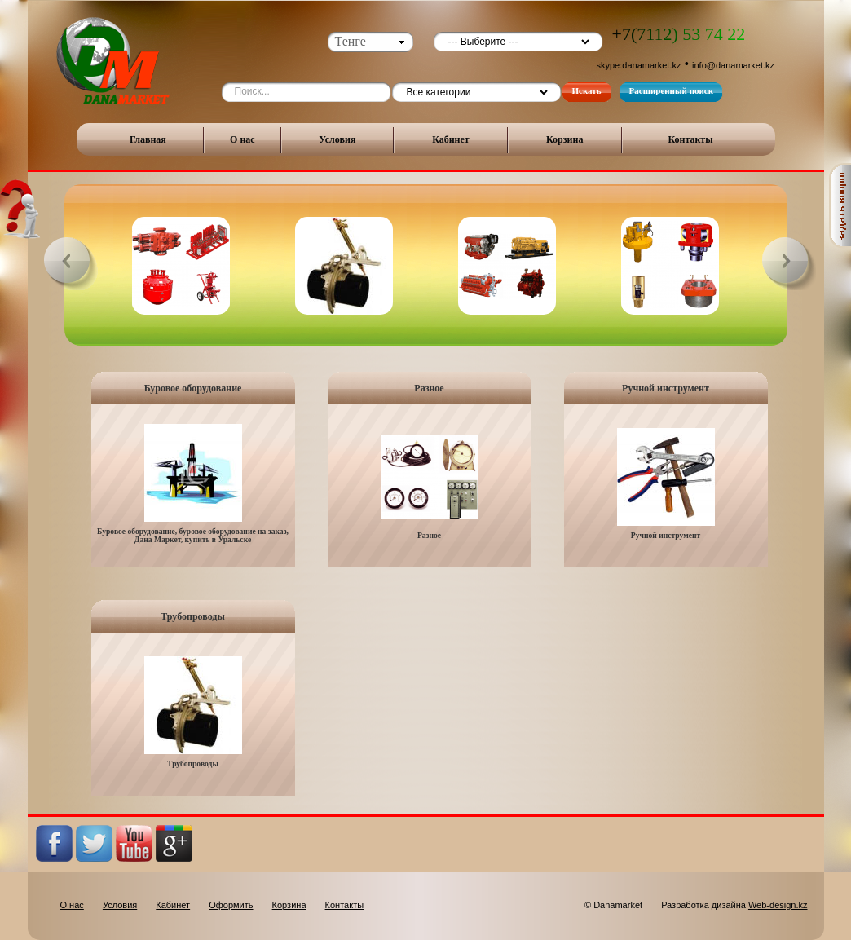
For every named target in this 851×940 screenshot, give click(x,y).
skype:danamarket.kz (639, 65)
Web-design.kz (778, 905)
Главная (148, 139)
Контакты (690, 139)
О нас (242, 139)
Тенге (350, 41)
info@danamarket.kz (733, 65)
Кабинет (451, 139)
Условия (337, 139)
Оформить (231, 905)
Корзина (565, 139)
